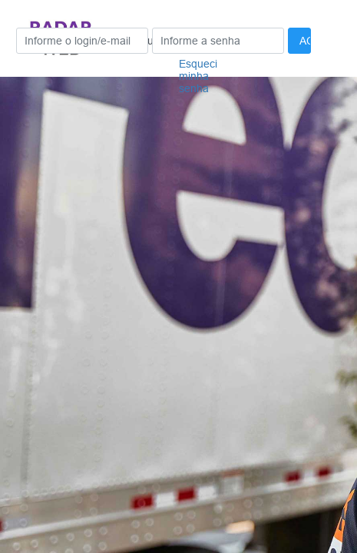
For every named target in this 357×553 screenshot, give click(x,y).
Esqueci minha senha (198, 76)
